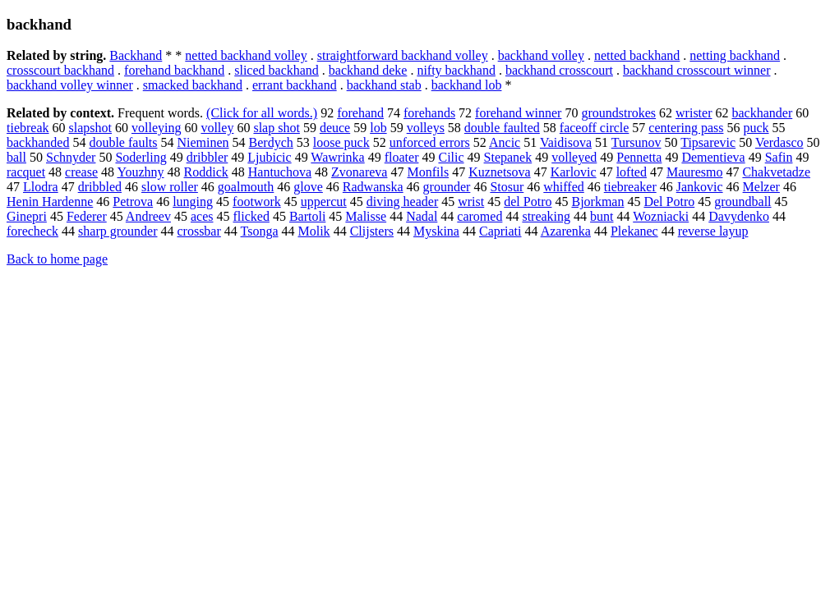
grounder (447, 187)
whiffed (563, 187)
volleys (426, 128)
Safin (779, 157)
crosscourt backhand (60, 70)
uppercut (324, 201)
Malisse (365, 216)
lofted (631, 172)
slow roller (169, 187)
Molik (314, 231)
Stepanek (508, 157)
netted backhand (637, 55)
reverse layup (713, 231)
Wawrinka (337, 157)
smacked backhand (192, 85)
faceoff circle (594, 128)
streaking (546, 216)
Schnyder (70, 157)
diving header (403, 201)
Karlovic (574, 172)
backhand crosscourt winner (697, 70)
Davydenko (738, 216)
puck (755, 128)
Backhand (135, 55)
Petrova (133, 201)
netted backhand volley (246, 55)
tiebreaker (630, 187)
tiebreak (28, 128)
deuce (335, 128)
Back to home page (57, 259)
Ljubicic (269, 157)
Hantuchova (279, 172)
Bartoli (307, 216)
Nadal (421, 216)
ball (16, 157)
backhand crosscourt (559, 70)
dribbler (207, 157)
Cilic (450, 157)
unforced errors (430, 142)
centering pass (685, 128)
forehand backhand (174, 70)
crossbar (198, 231)
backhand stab (384, 85)
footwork (257, 201)
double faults (123, 142)
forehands (429, 113)
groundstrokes (618, 113)
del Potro (527, 201)
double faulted (502, 128)
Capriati (500, 231)
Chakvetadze (776, 172)
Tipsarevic (707, 142)
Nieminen (203, 142)
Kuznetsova (499, 172)
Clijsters (372, 231)
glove (308, 187)
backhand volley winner (70, 85)
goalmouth (246, 187)
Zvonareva (359, 172)
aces (202, 216)
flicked (251, 216)
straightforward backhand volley (402, 55)
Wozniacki (661, 216)
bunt (601, 216)
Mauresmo (694, 172)
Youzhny (140, 172)
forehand (360, 113)
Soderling (140, 157)
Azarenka (566, 231)
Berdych (271, 142)
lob (378, 128)
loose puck (341, 142)
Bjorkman (597, 201)
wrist (471, 201)
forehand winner (518, 113)
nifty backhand (456, 70)
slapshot (90, 128)
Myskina (436, 231)
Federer (87, 216)
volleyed (574, 157)
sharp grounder (117, 231)
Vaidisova (566, 142)
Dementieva (713, 157)
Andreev (148, 216)
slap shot (276, 128)
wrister (694, 113)
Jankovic (699, 187)
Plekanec (634, 231)
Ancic (504, 142)
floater (402, 157)
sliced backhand (276, 70)
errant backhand (294, 85)
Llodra (40, 187)
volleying (156, 128)
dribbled (100, 187)
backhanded (38, 142)
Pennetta (639, 157)
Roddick (206, 172)
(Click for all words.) (261, 113)
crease (81, 172)
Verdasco (779, 142)
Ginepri (27, 216)
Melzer (761, 187)
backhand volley (541, 55)
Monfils (428, 172)
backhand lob (466, 85)
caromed (479, 216)
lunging (193, 201)
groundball (742, 201)
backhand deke (368, 70)
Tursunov (636, 142)
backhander (762, 113)
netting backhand (734, 55)
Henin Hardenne (50, 201)
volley (217, 128)
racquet (26, 172)
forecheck (32, 231)
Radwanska (373, 187)
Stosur (506, 187)
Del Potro (668, 201)
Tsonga (260, 231)
